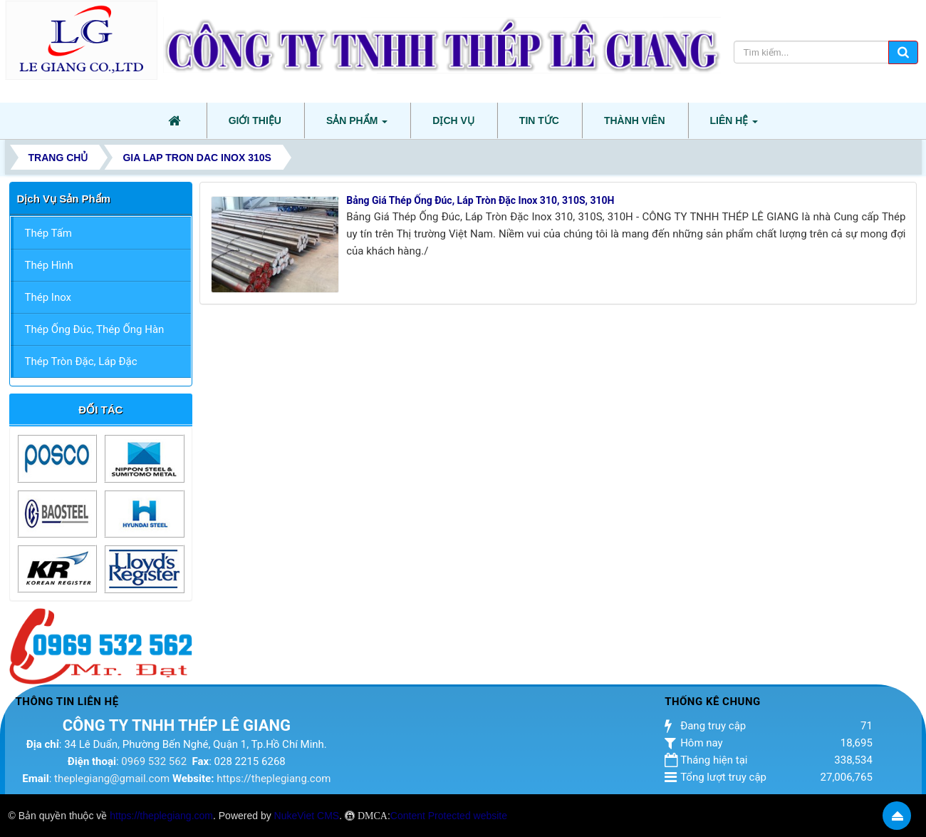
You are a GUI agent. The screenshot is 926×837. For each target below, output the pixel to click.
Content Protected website (448, 815)
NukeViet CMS (307, 815)
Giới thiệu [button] (255, 120)
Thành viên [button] (634, 120)
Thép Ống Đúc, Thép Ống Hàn (95, 329)
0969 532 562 (154, 761)
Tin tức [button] (539, 120)
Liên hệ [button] (734, 125)
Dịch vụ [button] (453, 120)
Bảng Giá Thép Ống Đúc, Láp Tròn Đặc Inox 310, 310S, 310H (480, 200)
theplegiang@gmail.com (112, 778)
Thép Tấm (48, 233)
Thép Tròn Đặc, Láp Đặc (81, 361)
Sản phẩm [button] (356, 125)
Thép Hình (49, 265)
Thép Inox (48, 297)
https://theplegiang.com (274, 778)
